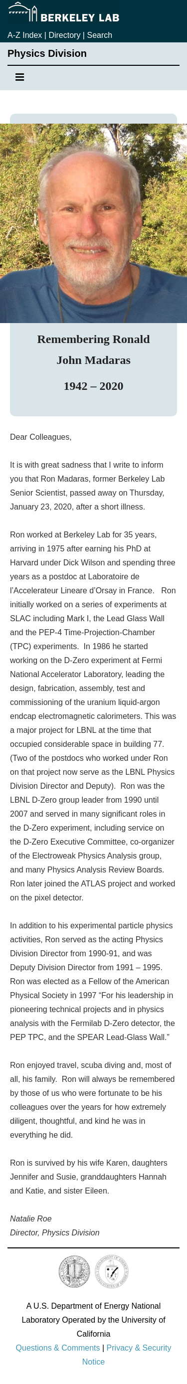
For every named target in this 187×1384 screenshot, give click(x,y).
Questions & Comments (58, 1348)
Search (99, 35)
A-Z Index (24, 35)
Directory (64, 35)
